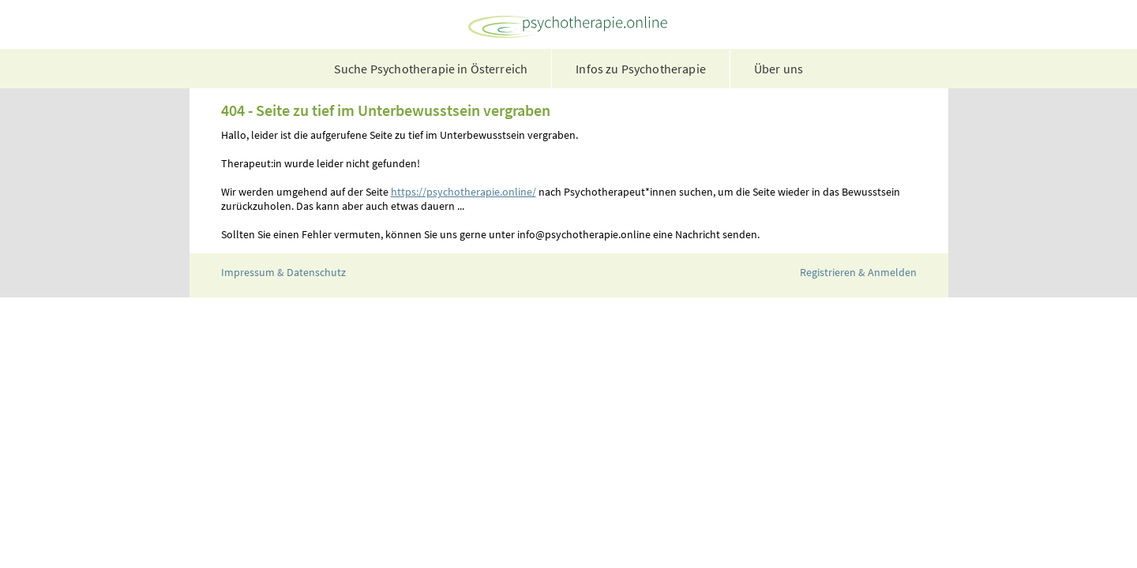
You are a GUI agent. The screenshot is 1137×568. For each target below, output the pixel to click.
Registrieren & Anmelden (858, 272)
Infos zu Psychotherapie (641, 69)
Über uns (778, 69)
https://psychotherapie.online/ (463, 192)
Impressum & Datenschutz (283, 272)
